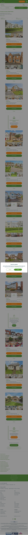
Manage (10, 269)
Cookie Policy (17, 266)
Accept (18, 269)
